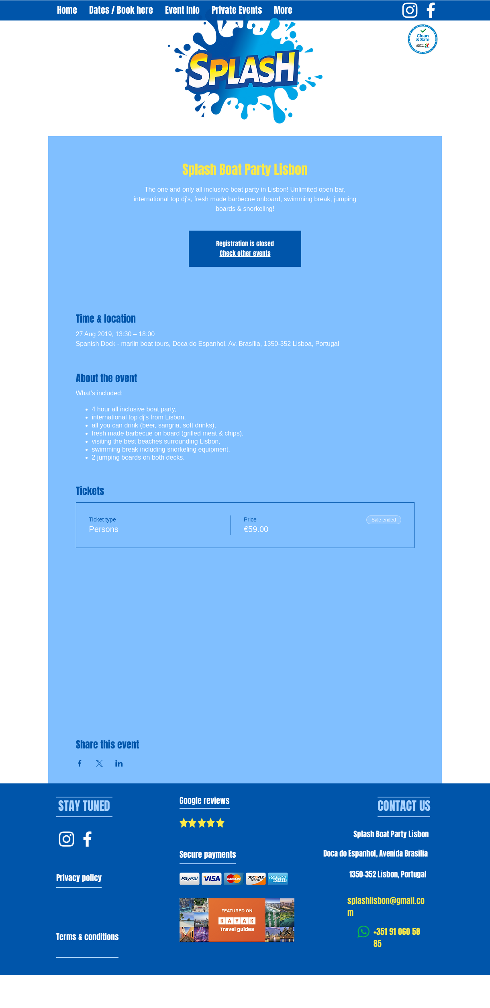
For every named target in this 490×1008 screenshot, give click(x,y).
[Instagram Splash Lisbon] (66, 839)
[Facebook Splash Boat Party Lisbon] (431, 10)
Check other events (245, 253)
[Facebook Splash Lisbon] (87, 839)
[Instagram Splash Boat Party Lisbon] (410, 10)
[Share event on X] (99, 763)
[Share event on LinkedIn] (119, 763)
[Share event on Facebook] (80, 763)
